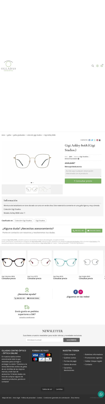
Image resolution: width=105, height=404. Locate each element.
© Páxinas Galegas (96, 397)
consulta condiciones (27, 317)
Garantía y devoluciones (69, 369)
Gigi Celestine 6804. (8, 276)
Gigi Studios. (93, 241)
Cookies (39, 398)
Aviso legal (16, 398)
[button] (31, 182)
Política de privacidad (28, 398)
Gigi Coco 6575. (32, 276)
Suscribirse (71, 340)
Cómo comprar (70, 354)
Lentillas (59, 389)
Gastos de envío (70, 364)
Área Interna (75, 398)
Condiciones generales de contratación (57, 398)
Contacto (88, 364)
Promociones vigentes (93, 358)
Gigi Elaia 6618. (58, 276)
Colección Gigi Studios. (73, 241)
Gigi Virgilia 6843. (84, 276)
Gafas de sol (47, 389)
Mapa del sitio (7, 398)
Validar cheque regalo (93, 361)
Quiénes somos (70, 358)
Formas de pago (70, 361)
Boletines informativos (94, 354)
